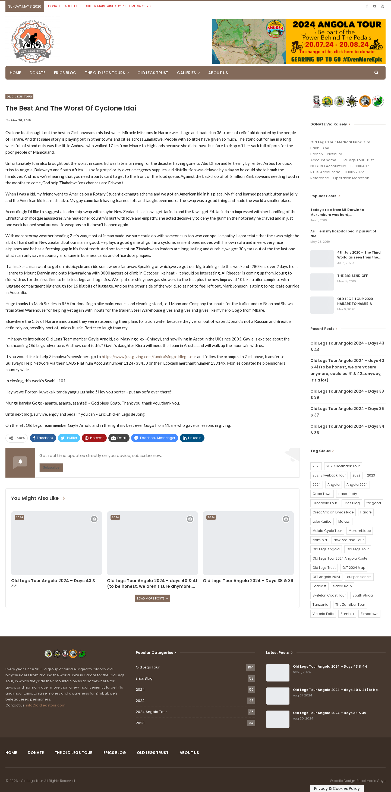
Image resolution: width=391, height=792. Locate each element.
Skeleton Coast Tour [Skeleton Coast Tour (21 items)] (329, 595)
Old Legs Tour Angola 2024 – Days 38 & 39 (329, 713)
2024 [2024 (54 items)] (317, 484)
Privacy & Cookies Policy (337, 788)
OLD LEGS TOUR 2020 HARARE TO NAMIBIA (355, 301)
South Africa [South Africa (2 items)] (362, 595)
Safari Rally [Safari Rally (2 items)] (342, 586)
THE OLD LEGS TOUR (74, 752)
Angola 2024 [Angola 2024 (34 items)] (357, 484)
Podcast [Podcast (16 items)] (319, 586)
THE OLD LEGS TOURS (105, 72)
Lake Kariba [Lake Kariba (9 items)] (322, 521)
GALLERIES (186, 72)
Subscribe (51, 467)
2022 (140, 700)
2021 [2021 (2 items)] (316, 466)
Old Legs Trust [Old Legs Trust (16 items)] (324, 567)
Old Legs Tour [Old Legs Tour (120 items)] (357, 549)
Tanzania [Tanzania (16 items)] (321, 604)
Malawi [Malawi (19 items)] (344, 521)
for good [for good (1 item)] (374, 503)
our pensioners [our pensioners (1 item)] (359, 577)
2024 (19, 517)
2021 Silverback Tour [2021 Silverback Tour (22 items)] (329, 475)
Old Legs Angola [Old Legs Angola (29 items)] (326, 549)
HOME (15, 72)
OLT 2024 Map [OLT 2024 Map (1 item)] (353, 567)
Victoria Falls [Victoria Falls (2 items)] (323, 613)
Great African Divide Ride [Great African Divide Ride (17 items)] (333, 512)
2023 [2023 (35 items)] (371, 475)
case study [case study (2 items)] (347, 493)
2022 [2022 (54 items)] (356, 475)
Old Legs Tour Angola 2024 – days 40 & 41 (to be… (336, 689)
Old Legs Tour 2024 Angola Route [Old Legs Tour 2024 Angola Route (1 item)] (340, 558)
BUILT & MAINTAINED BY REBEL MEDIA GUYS (118, 6)
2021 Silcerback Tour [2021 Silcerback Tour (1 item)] (343, 466)
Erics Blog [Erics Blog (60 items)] (352, 503)
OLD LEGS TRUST (152, 72)
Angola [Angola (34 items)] (333, 484)
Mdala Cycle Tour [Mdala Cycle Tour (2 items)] (327, 530)
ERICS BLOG (65, 72)
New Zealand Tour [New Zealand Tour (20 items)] (349, 540)
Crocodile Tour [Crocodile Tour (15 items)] (325, 503)
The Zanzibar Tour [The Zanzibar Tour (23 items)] (350, 604)
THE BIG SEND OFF (352, 275)
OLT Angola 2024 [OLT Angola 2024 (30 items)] (326, 577)
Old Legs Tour (19, 96)
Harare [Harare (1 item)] (365, 512)
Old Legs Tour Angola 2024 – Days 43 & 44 (330, 666)
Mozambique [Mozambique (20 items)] (360, 530)
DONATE (54, 6)
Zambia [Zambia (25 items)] (347, 613)
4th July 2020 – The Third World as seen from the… (359, 255)
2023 (140, 722)
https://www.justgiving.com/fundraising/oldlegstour (149, 356)
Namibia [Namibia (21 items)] (320, 540)
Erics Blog (144, 678)
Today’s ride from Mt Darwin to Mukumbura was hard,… (337, 212)
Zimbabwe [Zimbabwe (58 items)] (369, 613)
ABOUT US (73, 6)
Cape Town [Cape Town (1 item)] (322, 493)
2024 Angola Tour (151, 711)
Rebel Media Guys (371, 780)
